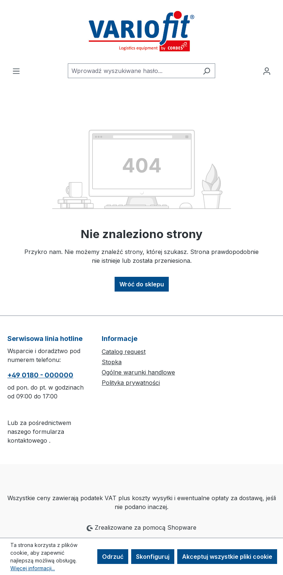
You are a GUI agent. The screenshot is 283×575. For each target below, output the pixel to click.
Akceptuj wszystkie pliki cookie (227, 556)
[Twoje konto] (267, 70)
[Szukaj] (206, 70)
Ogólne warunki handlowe (138, 372)
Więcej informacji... (32, 568)
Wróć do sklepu (141, 284)
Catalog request (124, 351)
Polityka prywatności (131, 382)
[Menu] (16, 70)
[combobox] (133, 70)
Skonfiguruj (153, 556)
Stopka (112, 362)
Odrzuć (112, 556)
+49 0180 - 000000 (40, 375)
